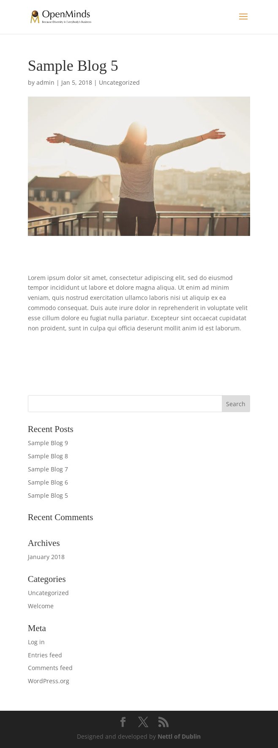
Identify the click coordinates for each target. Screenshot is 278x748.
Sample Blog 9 (48, 443)
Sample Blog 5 (48, 495)
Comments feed (50, 668)
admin (45, 82)
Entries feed (45, 655)
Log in (36, 642)
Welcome (41, 606)
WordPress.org (48, 681)
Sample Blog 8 (48, 456)
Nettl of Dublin (179, 736)
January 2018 (46, 557)
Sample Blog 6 (48, 482)
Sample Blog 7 (48, 469)
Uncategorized (119, 82)
